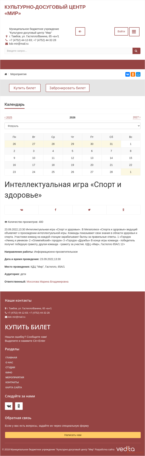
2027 (136, 117)
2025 (8, 117)
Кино (8, 372)
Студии (10, 367)
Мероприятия (14, 377)
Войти (121, 31)
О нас (9, 362)
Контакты (12, 382)
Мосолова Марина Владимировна (47, 281)
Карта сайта (13, 387)
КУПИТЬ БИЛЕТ (27, 327)
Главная (11, 357)
